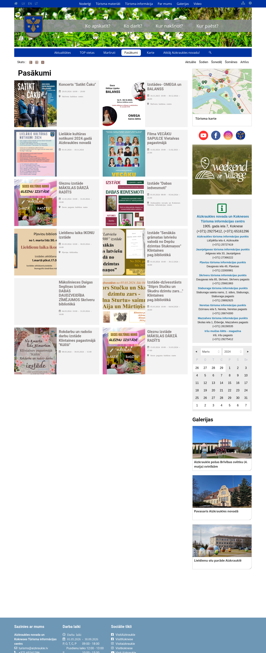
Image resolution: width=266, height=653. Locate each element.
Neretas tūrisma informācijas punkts (223, 305)
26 (197, 367)
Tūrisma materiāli (108, 4)
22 (229, 390)
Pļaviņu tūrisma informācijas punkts (223, 262)
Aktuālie (190, 62)
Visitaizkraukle (125, 644)
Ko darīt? (133, 26)
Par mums (165, 4)
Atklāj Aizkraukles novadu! (181, 53)
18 (197, 390)
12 (205, 382)
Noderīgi (85, 4)
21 (221, 390)
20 (213, 390)
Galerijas (183, 4)
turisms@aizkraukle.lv (33, 648)
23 (237, 390)
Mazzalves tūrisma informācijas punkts (223, 318)
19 (205, 390)
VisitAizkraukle (125, 635)
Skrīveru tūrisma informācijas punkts (223, 275)
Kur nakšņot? (169, 26)
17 (246, 382)
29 (221, 367)
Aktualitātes (62, 53)
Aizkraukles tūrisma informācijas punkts (223, 236)
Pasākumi (131, 53)
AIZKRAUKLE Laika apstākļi (205, 638)
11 (197, 382)
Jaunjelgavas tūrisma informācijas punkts (223, 249)
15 (229, 382)
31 (246, 397)
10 (246, 375)
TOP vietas (87, 53)
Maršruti (109, 53)
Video (198, 4)
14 (221, 382)
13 (213, 382)
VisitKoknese (124, 639)
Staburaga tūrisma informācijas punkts (223, 288)
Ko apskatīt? (97, 26)
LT (36, 3)
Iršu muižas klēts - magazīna (223, 331)
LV (23, 3)
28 (213, 367)
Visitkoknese (124, 648)
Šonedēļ (216, 62)
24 (246, 390)
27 (205, 367)
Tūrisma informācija (139, 4)
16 (237, 382)
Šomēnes (231, 62)
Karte (150, 53)
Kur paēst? (207, 26)
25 (197, 397)
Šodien (203, 62)
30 (237, 397)
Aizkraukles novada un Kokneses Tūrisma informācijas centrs (223, 219)
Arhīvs (244, 62)
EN (30, 3)
